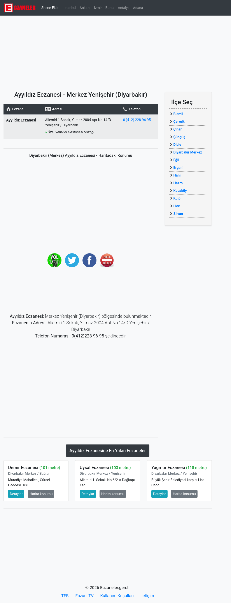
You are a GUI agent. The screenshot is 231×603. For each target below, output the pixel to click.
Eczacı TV (84, 595)
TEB (65, 595)
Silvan (178, 214)
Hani (177, 175)
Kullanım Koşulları (117, 595)
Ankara (85, 8)
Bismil (178, 114)
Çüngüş (179, 137)
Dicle (177, 145)
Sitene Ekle (49, 8)
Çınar (177, 129)
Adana (138, 8)
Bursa (109, 8)
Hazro (178, 183)
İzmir (98, 8)
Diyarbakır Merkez (187, 152)
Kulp (176, 198)
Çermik (179, 122)
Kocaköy (180, 191)
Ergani (178, 168)
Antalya (124, 8)
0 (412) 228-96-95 (137, 120)
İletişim (147, 595)
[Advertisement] (115, 51)
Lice (176, 206)
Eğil (176, 160)
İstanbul (70, 8)
